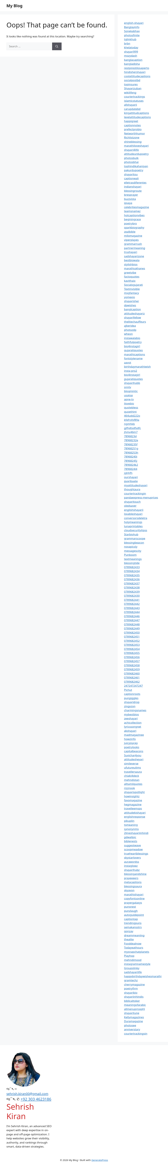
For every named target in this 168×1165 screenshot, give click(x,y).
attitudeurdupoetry (136, 154)
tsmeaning (131, 825)
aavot (127, 362)
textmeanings (133, 559)
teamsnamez (132, 211)
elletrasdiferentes (135, 182)
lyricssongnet (132, 726)
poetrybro (130, 223)
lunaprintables (133, 526)
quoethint (130, 411)
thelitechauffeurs (135, 321)
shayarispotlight (134, 792)
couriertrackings (134, 96)
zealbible (130, 231)
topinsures (131, 84)
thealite (129, 939)
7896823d (130, 436)
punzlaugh (131, 911)
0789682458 (132, 665)
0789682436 (132, 579)
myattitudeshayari (135, 485)
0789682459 (132, 669)
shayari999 (131, 51)
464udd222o (132, 415)
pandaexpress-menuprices (141, 497)
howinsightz (132, 796)
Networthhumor (134, 133)
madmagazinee (134, 735)
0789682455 (132, 653)
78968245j (130, 461)
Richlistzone (131, 137)
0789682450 (132, 632)
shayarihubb (132, 383)
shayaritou (131, 174)
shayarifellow (132, 317)
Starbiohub (131, 534)
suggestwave (132, 845)
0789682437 (132, 583)
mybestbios (131, 714)
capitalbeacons (133, 751)
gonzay (128, 931)
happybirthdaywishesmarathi (143, 976)
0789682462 (132, 682)
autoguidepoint (134, 915)
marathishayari (133, 894)
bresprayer (131, 195)
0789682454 (132, 649)
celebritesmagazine (136, 207)
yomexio (129, 297)
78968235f (131, 444)
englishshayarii (133, 510)
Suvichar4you (132, 755)
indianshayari (132, 186)
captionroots (132, 694)
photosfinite (132, 35)
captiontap (131, 919)
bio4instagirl (132, 346)
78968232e (131, 440)
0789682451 (132, 636)
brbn (127, 43)
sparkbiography (134, 227)
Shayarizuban (132, 88)
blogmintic (131, 391)
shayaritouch (132, 501)
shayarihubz (132, 870)
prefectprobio (133, 129)
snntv (127, 387)
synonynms (131, 829)
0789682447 (132, 620)
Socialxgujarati (133, 285)
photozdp (130, 330)
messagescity (132, 551)
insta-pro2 (130, 371)
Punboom (130, 555)
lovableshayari (133, 514)
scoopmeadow (133, 849)
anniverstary (132, 1029)
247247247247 (133, 686)
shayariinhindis (134, 996)
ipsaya (128, 203)
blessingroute (133, 191)
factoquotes (131, 276)
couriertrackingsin (135, 1033)
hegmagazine (132, 804)
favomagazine (133, 800)
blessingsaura (133, 886)
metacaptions (133, 882)
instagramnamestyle (137, 964)
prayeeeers (131, 878)
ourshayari (131, 477)
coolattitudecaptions (137, 76)
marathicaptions (134, 354)
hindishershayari (134, 72)
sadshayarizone (134, 256)
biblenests (130, 841)
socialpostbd (132, 80)
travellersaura (133, 772)
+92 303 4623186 (36, 1099)
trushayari (130, 252)
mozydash (130, 55)
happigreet (131, 121)
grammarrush (133, 244)
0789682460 (132, 673)
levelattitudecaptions (137, 117)
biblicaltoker (132, 1001)
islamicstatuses (134, 101)
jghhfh (128, 473)
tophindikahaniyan (136, 166)
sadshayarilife (133, 972)
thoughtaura (132, 489)
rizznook (129, 788)
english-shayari (134, 23)
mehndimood (132, 960)
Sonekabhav (132, 31)
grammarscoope (134, 538)
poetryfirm (131, 988)
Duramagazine (133, 1021)
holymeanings (133, 522)
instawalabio (132, 338)
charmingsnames (135, 710)
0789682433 (132, 567)
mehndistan (132, 780)
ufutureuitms (132, 767)
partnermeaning (134, 248)
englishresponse (134, 816)
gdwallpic (130, 837)
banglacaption (133, 60)
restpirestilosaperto (136, 68)
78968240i (130, 456)
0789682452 (132, 641)
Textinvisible (132, 289)
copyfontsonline (134, 898)
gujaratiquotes (133, 350)
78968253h (131, 452)
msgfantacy (131, 293)
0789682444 (132, 612)
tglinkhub (130, 39)
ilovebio (129, 403)
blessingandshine (135, 874)
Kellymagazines (134, 1017)
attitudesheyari (133, 759)
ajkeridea (130, 325)
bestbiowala (132, 260)
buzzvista (130, 199)
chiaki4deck (131, 776)
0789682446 (132, 616)
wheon (128, 334)
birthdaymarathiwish (137, 366)
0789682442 (132, 604)
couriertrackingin (135, 493)
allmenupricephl (134, 1009)
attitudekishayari (135, 812)
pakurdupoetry (133, 170)
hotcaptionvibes (134, 215)
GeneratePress (99, 1160)
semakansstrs (133, 927)
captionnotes (132, 125)
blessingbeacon (134, 542)
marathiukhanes (134, 268)
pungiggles (131, 698)
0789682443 (132, 608)
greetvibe (130, 272)
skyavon (129, 890)
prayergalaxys (133, 902)
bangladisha (132, 64)
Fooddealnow (132, 943)
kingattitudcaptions (136, 113)
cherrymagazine (134, 984)
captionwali (131, 178)
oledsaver (130, 505)
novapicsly (130, 546)
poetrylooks (131, 747)
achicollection (133, 722)
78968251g (131, 448)
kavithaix (130, 281)
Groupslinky (131, 968)
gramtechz (131, 980)
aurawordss (131, 862)
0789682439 (132, 591)
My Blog (14, 5)
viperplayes (131, 240)
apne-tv (129, 399)
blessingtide (132, 563)
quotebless (131, 407)
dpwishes (130, 305)
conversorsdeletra (135, 518)
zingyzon (130, 706)
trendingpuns (132, 923)
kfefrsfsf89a (131, 420)
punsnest (130, 906)
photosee (130, 1025)
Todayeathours (133, 947)
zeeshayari (131, 718)
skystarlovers (132, 857)
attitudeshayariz (134, 313)
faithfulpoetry (133, 342)
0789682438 (132, 587)
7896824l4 (130, 469)
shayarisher (131, 301)
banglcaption (132, 309)
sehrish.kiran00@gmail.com (27, 1094)
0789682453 (132, 645)
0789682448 (132, 624)
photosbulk (131, 158)
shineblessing (133, 141)
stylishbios (131, 264)
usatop (128, 395)
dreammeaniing (134, 935)
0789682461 (132, 677)
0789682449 (132, 628)
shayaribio (130, 992)
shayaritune (131, 1013)
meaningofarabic (135, 1005)
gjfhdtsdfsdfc (132, 428)
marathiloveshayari (136, 145)
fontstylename (133, 358)
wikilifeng (130, 92)
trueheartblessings (136, 853)
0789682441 (132, 600)
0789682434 (132, 571)
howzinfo (130, 739)
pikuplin (129, 821)
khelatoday (131, 47)
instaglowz (131, 866)
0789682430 (132, 596)
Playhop (129, 956)
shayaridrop (132, 702)
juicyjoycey (131, 743)
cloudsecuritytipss (135, 530)
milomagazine (133, 235)
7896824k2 (131, 465)
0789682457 (132, 661)
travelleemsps (133, 808)
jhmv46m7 (131, 432)
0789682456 (132, 657)
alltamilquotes (133, 784)
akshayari (130, 731)
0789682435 (132, 575)
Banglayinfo (131, 27)
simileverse (131, 763)
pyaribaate (131, 481)
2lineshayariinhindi (136, 833)
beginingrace (132, 219)
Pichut (128, 690)
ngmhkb (129, 424)
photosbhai (131, 162)
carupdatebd (132, 109)
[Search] (57, 46)
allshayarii (130, 105)
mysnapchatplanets (136, 952)
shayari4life (131, 150)
